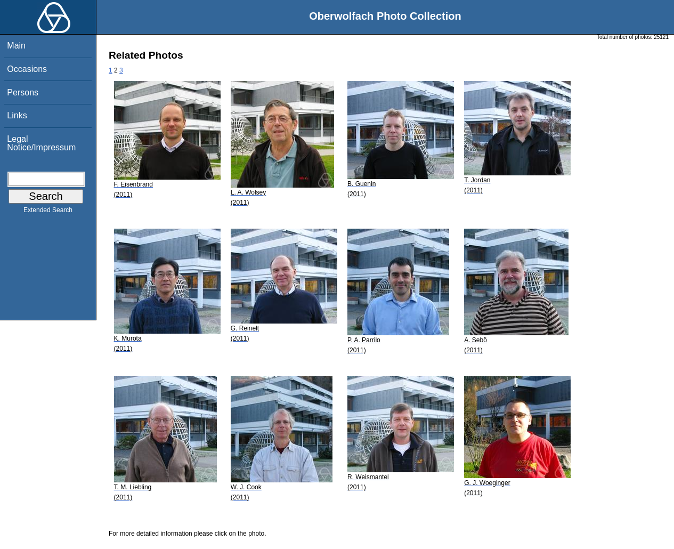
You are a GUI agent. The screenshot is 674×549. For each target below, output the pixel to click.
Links (17, 115)
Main (16, 45)
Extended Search (47, 212)
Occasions (27, 69)
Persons (22, 92)
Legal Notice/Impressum (41, 143)
